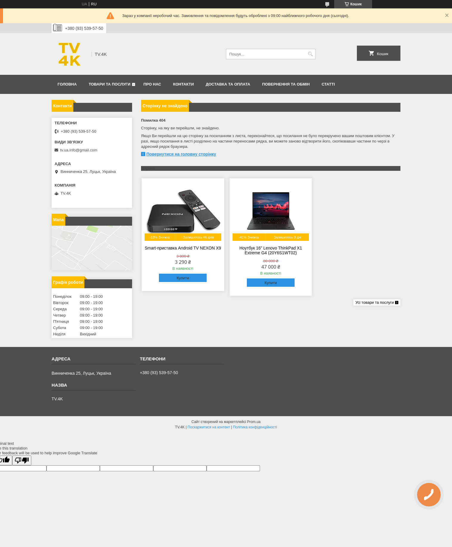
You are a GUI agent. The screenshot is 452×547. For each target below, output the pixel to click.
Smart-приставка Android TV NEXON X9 (183, 248)
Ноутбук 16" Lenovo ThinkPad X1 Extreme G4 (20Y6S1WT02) (270, 250)
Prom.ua (254, 422)
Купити (183, 278)
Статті (328, 84)
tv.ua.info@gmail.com (78, 150)
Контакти (183, 84)
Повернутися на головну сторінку (181, 154)
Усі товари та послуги (374, 302)
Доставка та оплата (228, 84)
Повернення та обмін (285, 84)
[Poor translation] (21, 460)
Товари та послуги (109, 84)
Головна (67, 84)
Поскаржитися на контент (209, 427)
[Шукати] (310, 54)
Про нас (152, 84)
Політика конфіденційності (255, 427)
